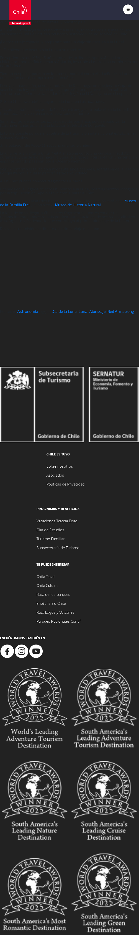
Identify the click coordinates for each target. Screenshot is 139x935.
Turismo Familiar (50, 538)
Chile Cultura (47, 585)
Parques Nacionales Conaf (58, 621)
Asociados (55, 475)
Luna (83, 311)
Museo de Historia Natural (78, 204)
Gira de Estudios (50, 529)
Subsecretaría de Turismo (57, 547)
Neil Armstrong (120, 311)
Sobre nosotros (59, 466)
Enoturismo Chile (51, 603)
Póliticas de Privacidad (65, 484)
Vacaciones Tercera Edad (56, 520)
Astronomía (27, 311)
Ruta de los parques (53, 594)
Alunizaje (97, 311)
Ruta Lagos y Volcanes (55, 612)
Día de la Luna (64, 311)
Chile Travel (45, 576)
